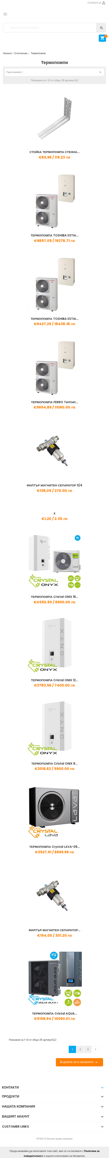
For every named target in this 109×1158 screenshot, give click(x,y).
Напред (95, 1049)
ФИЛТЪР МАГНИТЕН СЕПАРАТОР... (54, 930)
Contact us (94, 3)
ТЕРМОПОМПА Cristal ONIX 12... (54, 680)
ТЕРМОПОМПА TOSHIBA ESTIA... (54, 235)
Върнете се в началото (79, 1062)
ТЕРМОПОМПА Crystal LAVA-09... (54, 847)
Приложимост (54, 72)
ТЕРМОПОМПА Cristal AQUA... (54, 1013)
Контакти (10, 1087)
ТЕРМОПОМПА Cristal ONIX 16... (54, 597)
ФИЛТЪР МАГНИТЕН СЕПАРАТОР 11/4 (54, 485)
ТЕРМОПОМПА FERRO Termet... (54, 402)
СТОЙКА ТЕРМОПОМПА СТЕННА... (54, 152)
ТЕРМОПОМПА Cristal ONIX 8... (54, 763)
